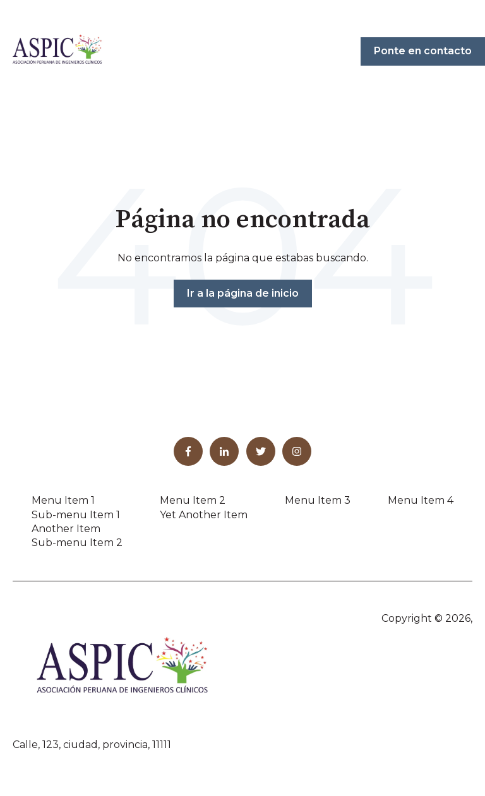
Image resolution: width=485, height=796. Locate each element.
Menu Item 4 (420, 500)
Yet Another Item (204, 515)
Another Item (66, 529)
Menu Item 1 (63, 500)
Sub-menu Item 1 (76, 515)
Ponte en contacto (423, 51)
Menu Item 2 (192, 500)
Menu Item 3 (317, 500)
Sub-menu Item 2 (77, 543)
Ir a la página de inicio (243, 293)
